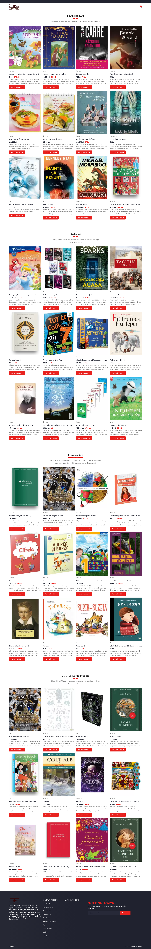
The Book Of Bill (48, 907)
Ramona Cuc (47, 911)
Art (44, 925)
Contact (11, 946)
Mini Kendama (47, 928)
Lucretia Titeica (47, 904)
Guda (45, 932)
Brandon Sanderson (49, 921)
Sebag (45, 936)
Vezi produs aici (17, 87)
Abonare (125, 913)
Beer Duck (46, 918)
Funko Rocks (47, 914)
